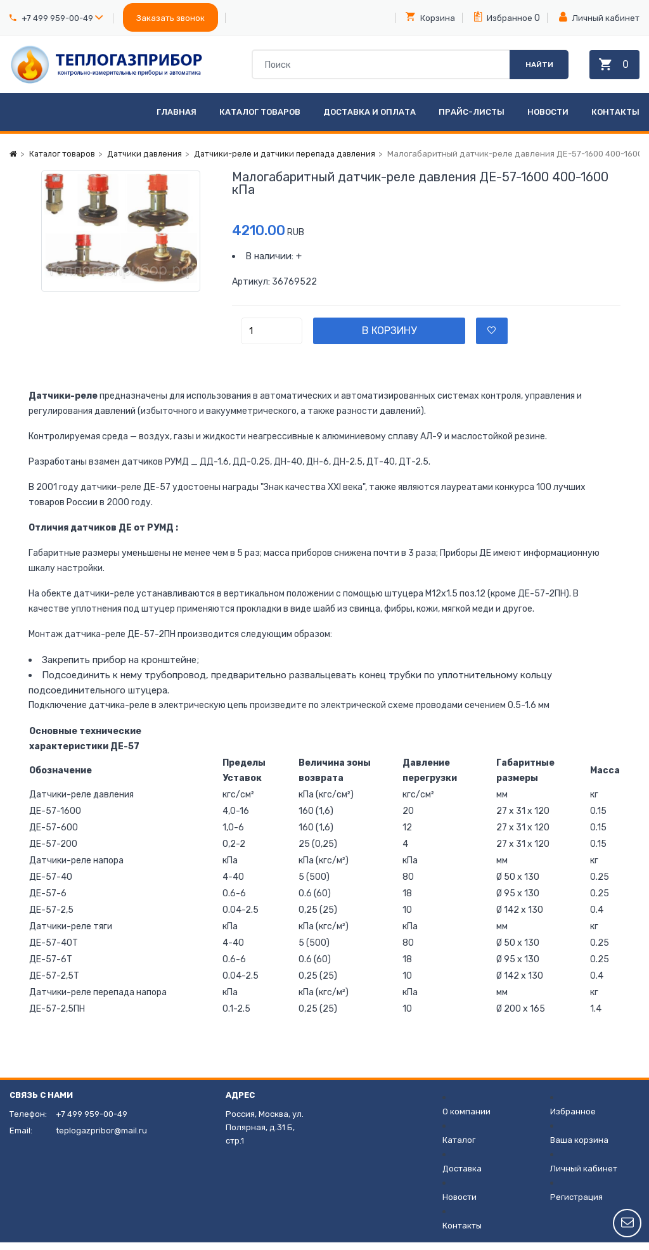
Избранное (503, 17)
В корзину (400, 338)
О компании (466, 1119)
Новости (548, 119)
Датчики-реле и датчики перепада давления (291, 161)
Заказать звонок (170, 18)
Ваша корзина (579, 1147)
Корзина (430, 17)
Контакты (615, 119)
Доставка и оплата (369, 119)
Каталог (458, 1147)
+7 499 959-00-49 (57, 18)
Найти (536, 67)
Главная (176, 119)
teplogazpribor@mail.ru (101, 1138)
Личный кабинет (599, 17)
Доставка (462, 1176)
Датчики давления (148, 161)
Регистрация (576, 1204)
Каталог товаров (259, 119)
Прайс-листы (471, 119)
